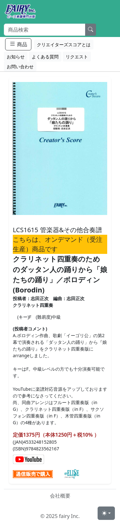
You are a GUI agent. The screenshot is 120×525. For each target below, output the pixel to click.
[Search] (44, 30)
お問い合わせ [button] (20, 66)
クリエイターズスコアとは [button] (64, 44)
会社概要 (60, 495)
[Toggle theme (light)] (106, 513)
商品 (18, 44)
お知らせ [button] (16, 57)
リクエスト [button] (77, 57)
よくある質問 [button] (45, 57)
